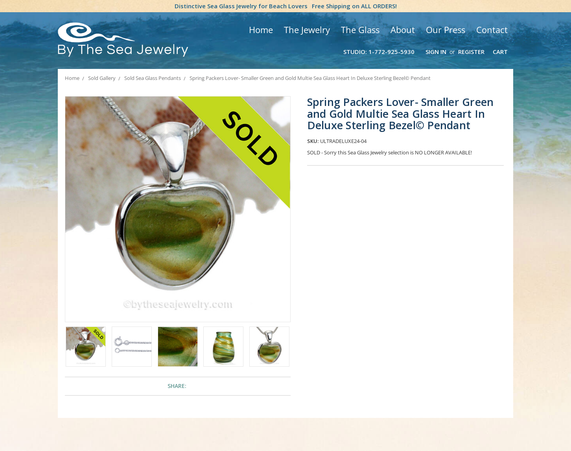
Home (261, 29)
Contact (492, 29)
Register (471, 52)
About (402, 29)
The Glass (360, 29)
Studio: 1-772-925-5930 (378, 52)
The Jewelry (307, 29)
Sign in (435, 52)
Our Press (445, 29)
